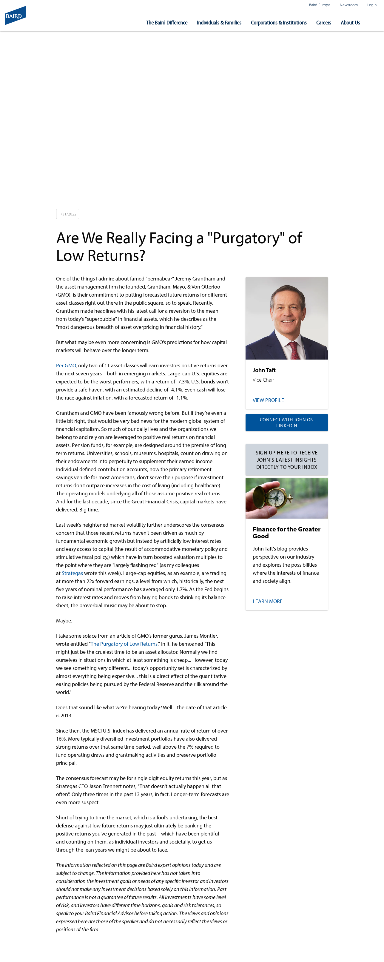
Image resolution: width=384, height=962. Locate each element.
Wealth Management (119, 214)
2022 (89, 214)
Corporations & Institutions (279, 22)
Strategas (72, 573)
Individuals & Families (219, 22)
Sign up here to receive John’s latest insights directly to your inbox (287, 459)
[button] (374, 22)
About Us (350, 22)
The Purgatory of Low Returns (124, 643)
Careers (323, 22)
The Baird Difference (166, 22)
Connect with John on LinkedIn (287, 422)
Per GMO (66, 365)
